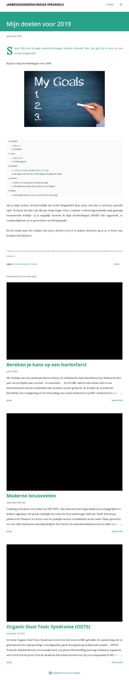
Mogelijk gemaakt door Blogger (64, 673)
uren (19, 146)
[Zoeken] (109, 4)
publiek (68, 230)
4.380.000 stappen (21, 170)
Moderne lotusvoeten (31, 496)
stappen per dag (41, 170)
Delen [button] (116, 264)
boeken (20, 158)
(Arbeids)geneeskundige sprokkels (35, 4)
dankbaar (33, 195)
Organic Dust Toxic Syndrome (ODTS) (48, 627)
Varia (34, 264)
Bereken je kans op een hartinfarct (47, 364)
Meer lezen (117, 400)
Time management (22, 264)
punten (21, 183)
